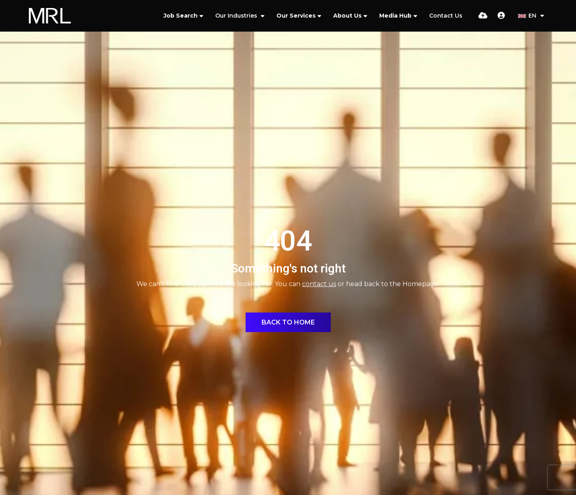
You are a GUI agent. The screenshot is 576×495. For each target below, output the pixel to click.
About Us (347, 15)
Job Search (181, 15)
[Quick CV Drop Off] (483, 15)
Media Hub (395, 15)
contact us (319, 284)
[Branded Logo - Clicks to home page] (50, 16)
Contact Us (445, 15)
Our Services (296, 15)
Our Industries (237, 15)
